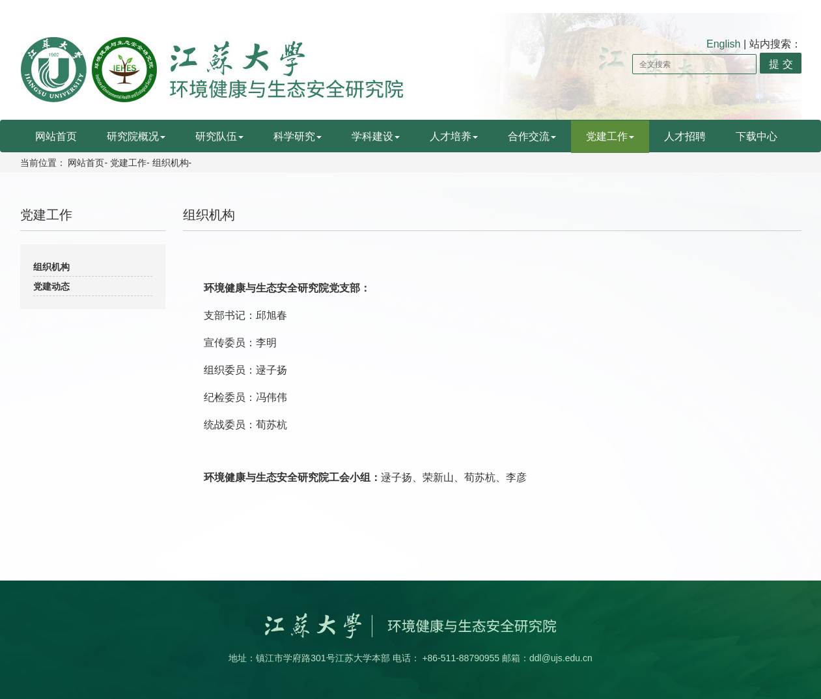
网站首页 (56, 136)
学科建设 (376, 136)
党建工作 (610, 136)
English (723, 43)
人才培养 (454, 136)
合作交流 (532, 136)
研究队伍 (219, 136)
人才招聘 (685, 136)
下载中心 (756, 136)
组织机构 (170, 163)
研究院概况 (136, 136)
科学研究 (297, 136)
